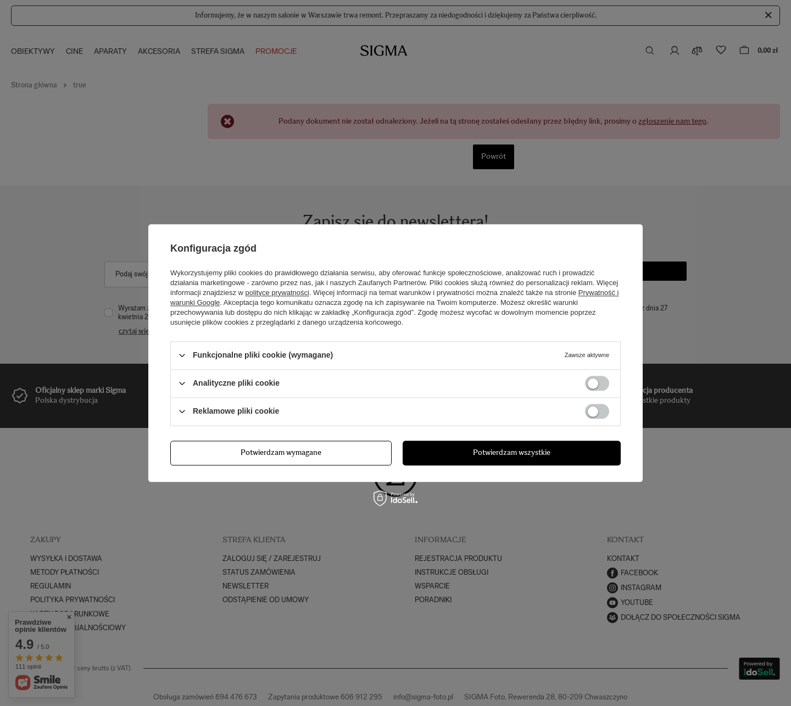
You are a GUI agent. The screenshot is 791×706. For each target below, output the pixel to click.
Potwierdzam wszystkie (511, 452)
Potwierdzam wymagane (281, 452)
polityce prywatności (277, 292)
